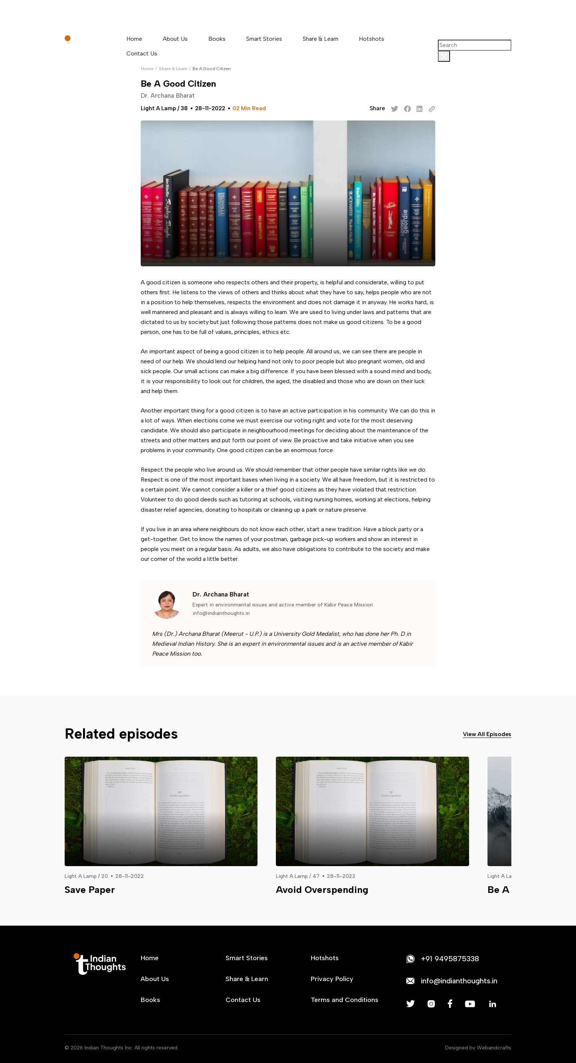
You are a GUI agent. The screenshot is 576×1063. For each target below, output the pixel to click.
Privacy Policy (332, 979)
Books (217, 38)
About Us (175, 38)
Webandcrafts (494, 1048)
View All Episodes (487, 734)
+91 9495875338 (450, 958)
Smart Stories (264, 38)
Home (134, 38)
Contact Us (141, 53)
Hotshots (371, 38)
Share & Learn (320, 38)
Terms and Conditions (344, 1000)
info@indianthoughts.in (221, 613)
